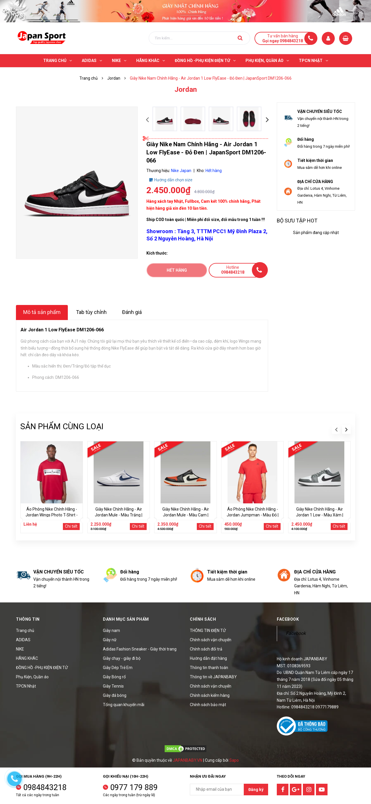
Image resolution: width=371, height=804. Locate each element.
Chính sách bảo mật (208, 704)
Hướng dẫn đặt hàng (208, 658)
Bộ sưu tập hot (297, 221)
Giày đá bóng (114, 695)
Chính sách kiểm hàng (210, 695)
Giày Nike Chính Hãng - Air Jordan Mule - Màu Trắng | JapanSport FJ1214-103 (118, 515)
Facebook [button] (288, 619)
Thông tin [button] (28, 619)
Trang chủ (25, 630)
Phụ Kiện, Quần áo (32, 677)
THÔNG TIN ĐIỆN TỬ (208, 630)
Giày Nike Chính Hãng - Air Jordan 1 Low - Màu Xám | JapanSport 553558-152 (319, 515)
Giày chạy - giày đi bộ (122, 658)
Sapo (234, 760)
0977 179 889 (134, 787)
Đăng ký (255, 789)
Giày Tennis (113, 686)
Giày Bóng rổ (114, 677)
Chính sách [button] (203, 619)
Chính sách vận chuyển (210, 639)
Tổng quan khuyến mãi (123, 704)
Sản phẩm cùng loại (61, 426)
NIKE (20, 649)
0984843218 (45, 787)
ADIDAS (23, 639)
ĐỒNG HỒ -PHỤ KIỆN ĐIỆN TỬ (42, 667)
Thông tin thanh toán (209, 667)
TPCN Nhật (26, 686)
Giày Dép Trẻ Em (117, 667)
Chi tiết (71, 526)
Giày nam (111, 630)
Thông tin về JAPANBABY (213, 677)
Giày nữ (110, 639)
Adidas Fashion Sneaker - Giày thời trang (140, 649)
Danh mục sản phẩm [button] (126, 619)
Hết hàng (177, 270)
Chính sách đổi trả (206, 649)
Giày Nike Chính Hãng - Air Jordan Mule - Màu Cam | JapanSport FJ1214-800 (185, 515)
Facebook (296, 633)
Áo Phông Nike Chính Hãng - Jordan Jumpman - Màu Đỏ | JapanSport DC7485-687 (253, 515)
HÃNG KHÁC (27, 658)
